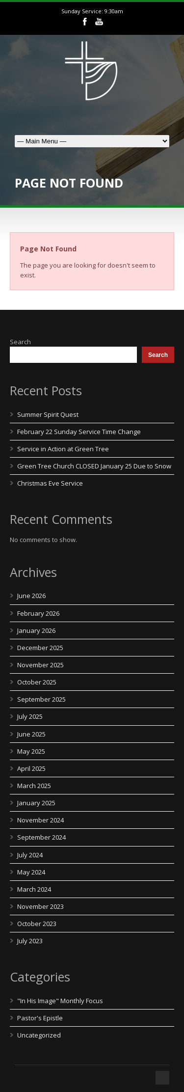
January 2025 (36, 802)
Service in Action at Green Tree (63, 448)
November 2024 (40, 820)
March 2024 (34, 889)
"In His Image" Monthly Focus (60, 1000)
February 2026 (38, 613)
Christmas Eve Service (50, 483)
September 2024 (41, 837)
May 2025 (31, 751)
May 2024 (31, 872)
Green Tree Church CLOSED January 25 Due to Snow (94, 466)
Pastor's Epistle (40, 1017)
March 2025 (34, 785)
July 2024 (30, 854)
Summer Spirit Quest (48, 414)
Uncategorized (39, 1035)
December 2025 (40, 647)
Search (20, 341)
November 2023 (40, 906)
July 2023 (30, 940)
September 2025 (41, 699)
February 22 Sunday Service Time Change (79, 431)
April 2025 (31, 768)
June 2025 (31, 734)
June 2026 (31, 595)
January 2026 (36, 630)
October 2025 (36, 682)
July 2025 (30, 716)
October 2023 (36, 923)
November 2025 (40, 664)
